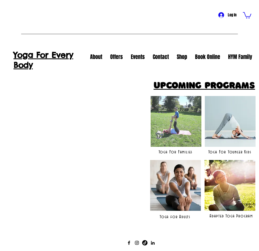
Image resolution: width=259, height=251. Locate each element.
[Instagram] (137, 242)
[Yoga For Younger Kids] (230, 152)
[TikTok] (144, 242)
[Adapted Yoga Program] (232, 216)
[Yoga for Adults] (175, 217)
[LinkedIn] (152, 242)
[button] (247, 15)
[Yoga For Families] (176, 152)
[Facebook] (129, 242)
